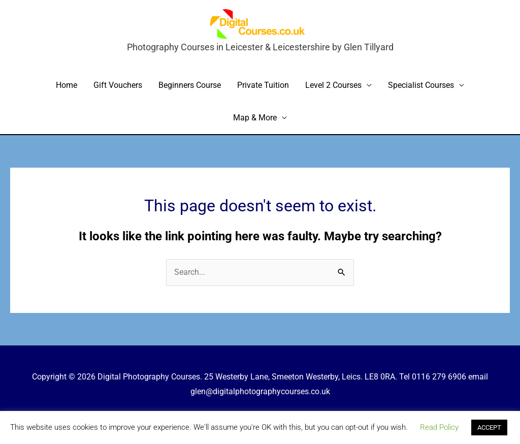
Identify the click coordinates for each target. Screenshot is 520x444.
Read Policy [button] (439, 427)
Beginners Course (189, 85)
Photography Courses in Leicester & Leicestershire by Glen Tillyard (260, 47)
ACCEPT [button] (489, 427)
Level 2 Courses (333, 85)
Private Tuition (263, 85)
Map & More (255, 117)
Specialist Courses (421, 85)
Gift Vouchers (117, 85)
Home (66, 85)
